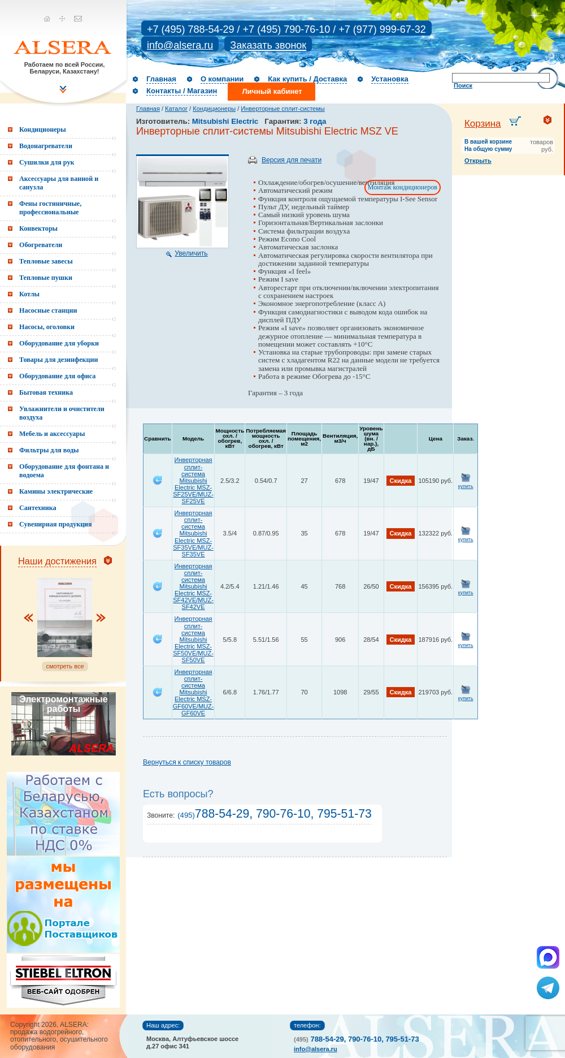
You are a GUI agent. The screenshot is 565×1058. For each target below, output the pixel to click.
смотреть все (65, 666)
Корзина (482, 123)
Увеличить (191, 253)
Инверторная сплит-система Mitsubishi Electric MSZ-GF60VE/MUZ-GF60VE (193, 692)
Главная (161, 79)
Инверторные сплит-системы (282, 108)
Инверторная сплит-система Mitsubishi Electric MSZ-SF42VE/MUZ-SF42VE (193, 587)
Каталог (176, 108)
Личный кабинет (272, 91)
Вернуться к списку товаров (187, 762)
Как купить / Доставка (307, 79)
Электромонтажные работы (63, 704)
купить (465, 486)
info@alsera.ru (180, 45)
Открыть (478, 160)
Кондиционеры (214, 108)
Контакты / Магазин (181, 91)
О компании (222, 79)
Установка (389, 79)
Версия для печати (291, 160)
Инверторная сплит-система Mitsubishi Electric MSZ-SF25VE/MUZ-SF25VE (193, 480)
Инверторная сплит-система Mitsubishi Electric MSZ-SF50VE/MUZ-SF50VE (193, 639)
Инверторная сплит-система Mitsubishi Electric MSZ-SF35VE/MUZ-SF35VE (193, 533)
